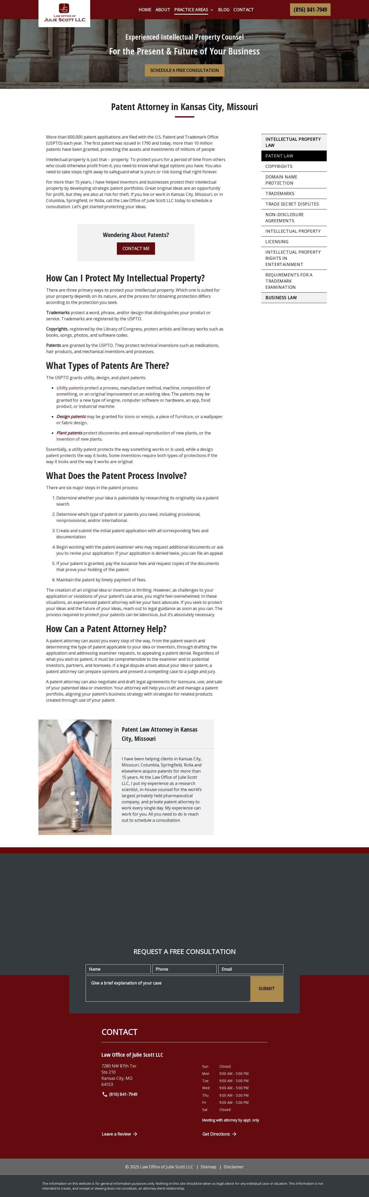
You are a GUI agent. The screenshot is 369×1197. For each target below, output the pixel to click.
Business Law (281, 298)
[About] (162, 10)
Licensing (277, 241)
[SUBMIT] (266, 988)
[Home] (145, 10)
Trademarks (279, 193)
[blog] (223, 10)
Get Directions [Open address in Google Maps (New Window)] (219, 1134)
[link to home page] (64, 13)
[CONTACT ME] (136, 248)
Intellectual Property (293, 231)
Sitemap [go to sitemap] (208, 1167)
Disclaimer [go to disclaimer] (234, 1167)
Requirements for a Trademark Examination (289, 281)
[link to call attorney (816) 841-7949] (310, 9)
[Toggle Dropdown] (211, 10)
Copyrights (278, 166)
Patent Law (279, 156)
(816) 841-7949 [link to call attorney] (119, 1094)
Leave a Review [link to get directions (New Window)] (120, 1134)
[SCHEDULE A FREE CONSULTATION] (184, 70)
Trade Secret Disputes (292, 204)
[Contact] (243, 10)
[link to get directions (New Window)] (147, 1075)
